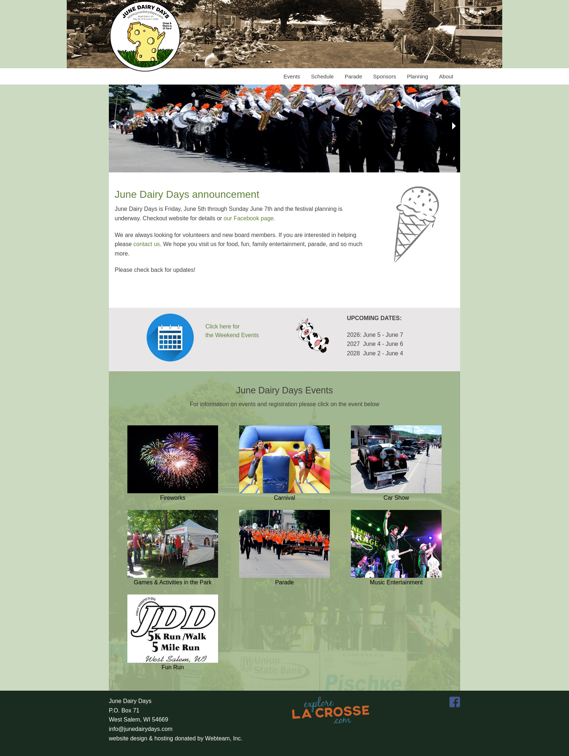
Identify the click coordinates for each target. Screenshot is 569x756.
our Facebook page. (249, 218)
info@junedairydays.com (140, 729)
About (446, 76)
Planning (417, 76)
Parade (353, 76)
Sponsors (384, 76)
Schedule (322, 76)
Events (291, 76)
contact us (147, 244)
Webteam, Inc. (223, 738)
